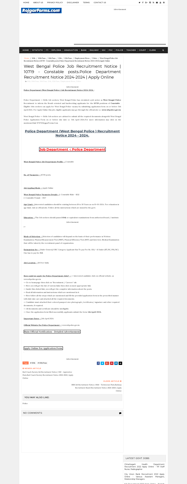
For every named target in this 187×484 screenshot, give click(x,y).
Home (26, 2)
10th (33, 58)
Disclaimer (73, 2)
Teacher (131, 50)
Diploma (56, 50)
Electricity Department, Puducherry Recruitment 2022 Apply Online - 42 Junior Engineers (145, 94)
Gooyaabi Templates (113, 476)
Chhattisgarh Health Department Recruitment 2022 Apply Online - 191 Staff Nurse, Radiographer (145, 67)
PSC (111, 50)
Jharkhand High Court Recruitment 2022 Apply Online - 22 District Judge (145, 133)
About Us (38, 2)
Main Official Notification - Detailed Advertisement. (52, 335)
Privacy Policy (55, 2)
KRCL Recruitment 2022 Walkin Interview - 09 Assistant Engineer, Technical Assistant (145, 195)
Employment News (82, 58)
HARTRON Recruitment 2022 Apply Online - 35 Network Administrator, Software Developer (145, 203)
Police (119, 50)
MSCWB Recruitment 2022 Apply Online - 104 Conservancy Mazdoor (145, 110)
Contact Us (100, 2)
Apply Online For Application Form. (43, 351)
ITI (47, 50)
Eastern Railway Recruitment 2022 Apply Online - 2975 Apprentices (145, 103)
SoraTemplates (82, 476)
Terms (86, 2)
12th (60, 58)
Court (142, 50)
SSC (104, 50)
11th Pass (52, 58)
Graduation (71, 50)
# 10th (32, 367)
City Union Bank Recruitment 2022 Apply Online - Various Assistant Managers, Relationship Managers (145, 77)
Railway (94, 50)
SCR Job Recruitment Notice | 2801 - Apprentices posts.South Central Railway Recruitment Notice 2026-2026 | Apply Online (145, 273)
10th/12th (37, 50)
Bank (84, 50)
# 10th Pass (42, 367)
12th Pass (68, 58)
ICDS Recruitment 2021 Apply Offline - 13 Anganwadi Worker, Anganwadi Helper (145, 376)
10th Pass (42, 58)
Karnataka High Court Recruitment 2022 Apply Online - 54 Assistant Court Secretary (145, 187)
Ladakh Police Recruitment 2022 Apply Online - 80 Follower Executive (145, 219)
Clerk (152, 50)
